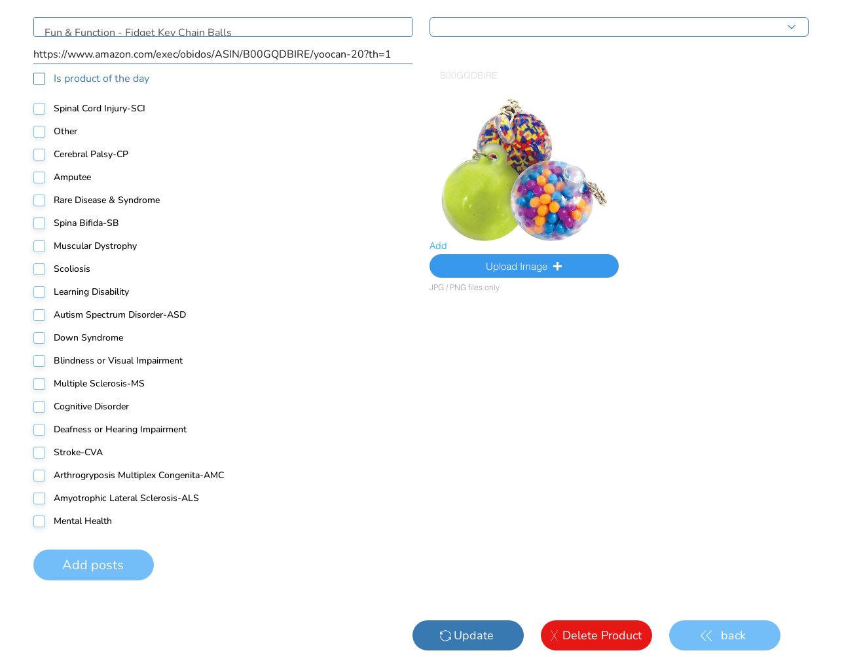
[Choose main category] (619, 27)
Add (438, 245)
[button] (524, 266)
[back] (724, 635)
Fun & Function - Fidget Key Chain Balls (222, 27)
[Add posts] (93, 565)
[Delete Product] (596, 635)
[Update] (468, 635)
